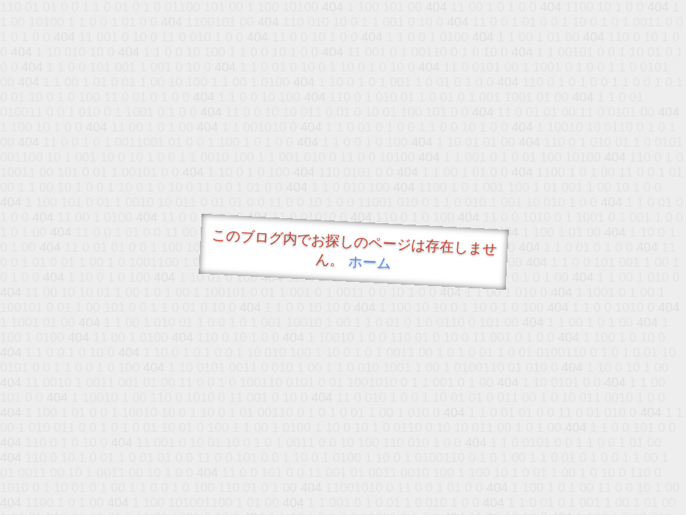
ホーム (370, 262)
